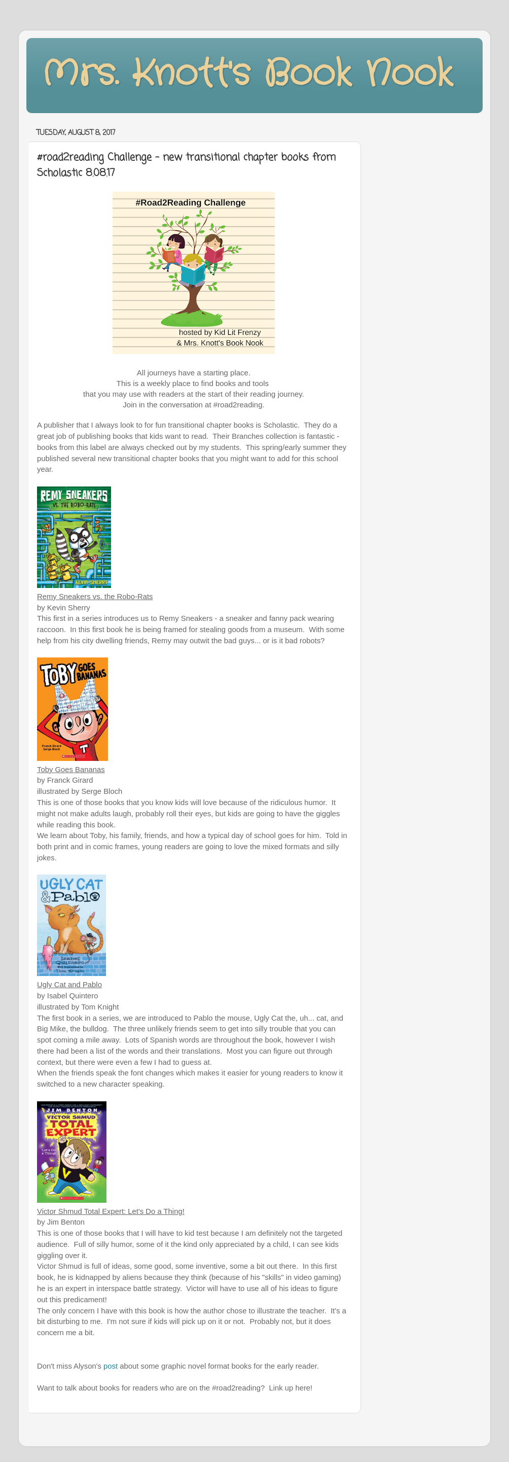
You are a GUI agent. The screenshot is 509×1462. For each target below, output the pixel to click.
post (110, 1366)
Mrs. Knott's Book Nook (247, 74)
